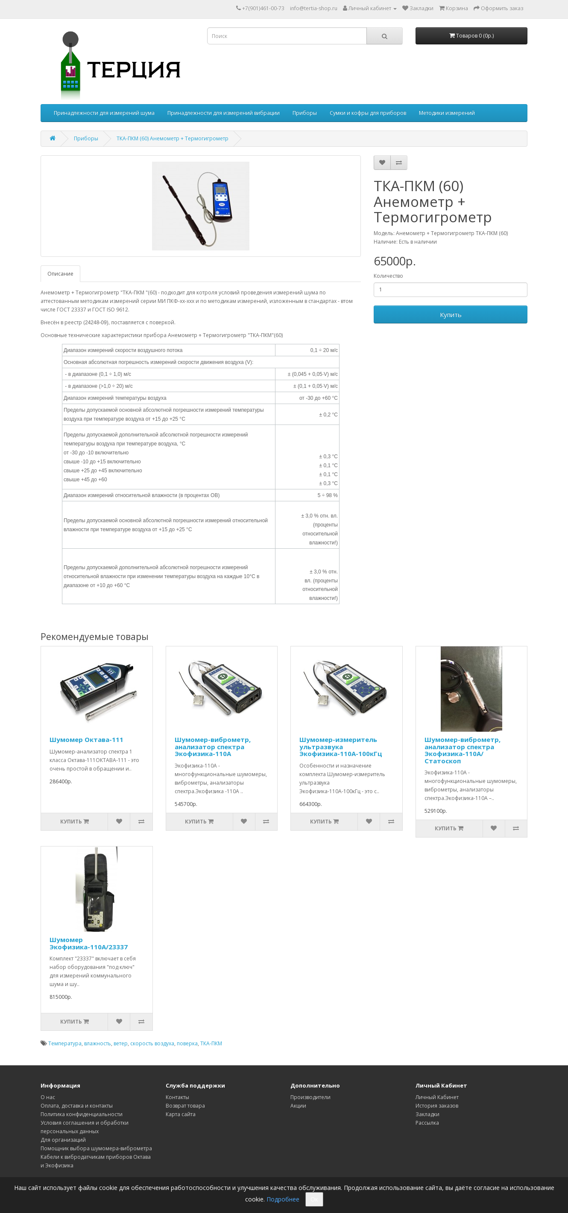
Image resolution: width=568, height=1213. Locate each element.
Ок (314, 1199)
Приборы (305, 112)
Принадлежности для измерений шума (104, 112)
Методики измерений (447, 112)
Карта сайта (181, 1114)
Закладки (427, 1114)
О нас (48, 1097)
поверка (187, 1043)
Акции (298, 1105)
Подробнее (282, 1199)
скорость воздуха (152, 1043)
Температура (65, 1043)
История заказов (437, 1105)
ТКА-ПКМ (211, 1043)
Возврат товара (185, 1105)
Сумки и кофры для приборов (368, 112)
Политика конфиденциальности (82, 1114)
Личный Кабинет (437, 1097)
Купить (451, 314)
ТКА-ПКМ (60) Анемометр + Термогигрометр (172, 138)
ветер (121, 1043)
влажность (97, 1043)
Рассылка (427, 1122)
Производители (310, 1097)
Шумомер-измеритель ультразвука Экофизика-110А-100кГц (340, 746)
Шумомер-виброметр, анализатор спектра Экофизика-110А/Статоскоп (463, 750)
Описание (60, 273)
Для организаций (63, 1139)
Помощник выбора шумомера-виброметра (96, 1148)
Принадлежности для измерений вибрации (223, 112)
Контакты (177, 1097)
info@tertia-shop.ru (313, 8)
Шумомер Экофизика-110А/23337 (89, 943)
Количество (388, 275)
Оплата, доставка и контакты (77, 1105)
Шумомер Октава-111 (86, 739)
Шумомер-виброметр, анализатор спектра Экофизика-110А (213, 746)
